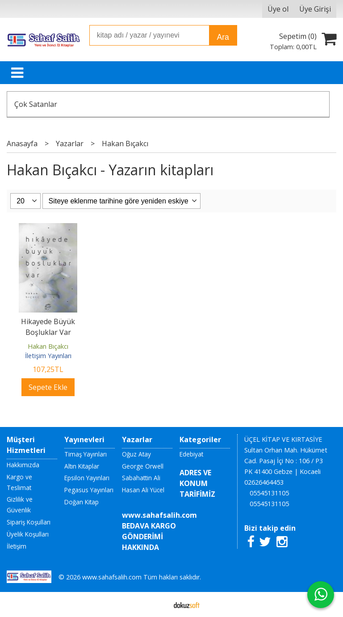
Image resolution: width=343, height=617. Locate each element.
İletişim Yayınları (48, 355)
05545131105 (269, 493)
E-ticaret (157, 604)
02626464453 (264, 482)
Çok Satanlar (35, 104)
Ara (223, 37)
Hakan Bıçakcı (48, 346)
